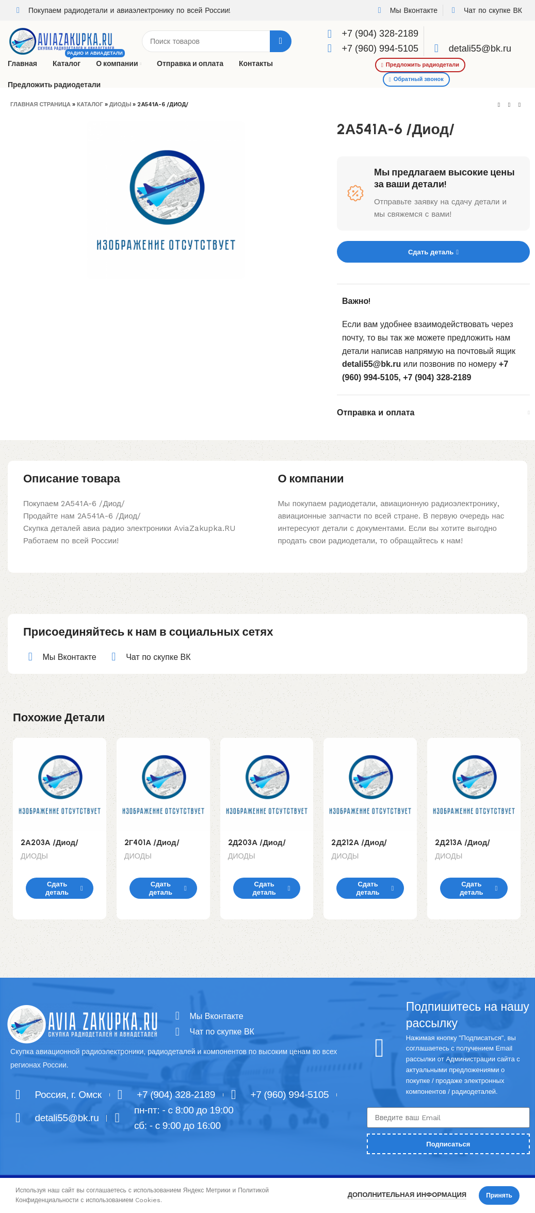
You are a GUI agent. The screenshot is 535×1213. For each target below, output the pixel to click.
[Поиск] (216, 41)
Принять (499, 1195)
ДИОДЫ (120, 104)
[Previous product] (499, 105)
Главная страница (40, 104)
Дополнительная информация (407, 1195)
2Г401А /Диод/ (152, 842)
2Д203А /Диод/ (257, 842)
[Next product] (519, 105)
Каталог (90, 104)
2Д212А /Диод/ (359, 842)
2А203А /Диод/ (49, 842)
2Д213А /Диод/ (462, 842)
